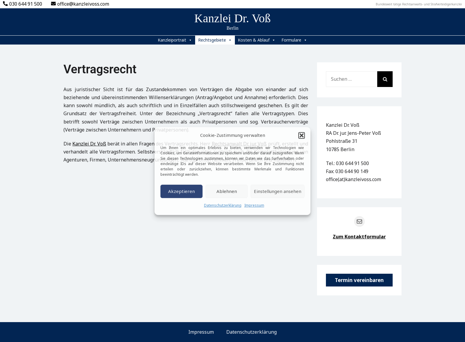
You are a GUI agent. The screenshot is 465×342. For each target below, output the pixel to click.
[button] (302, 135)
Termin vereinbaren (359, 280)
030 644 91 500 (22, 4)
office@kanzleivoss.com (80, 4)
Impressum (254, 205)
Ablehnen (226, 191)
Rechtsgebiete (215, 40)
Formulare (294, 40)
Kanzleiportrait (175, 40)
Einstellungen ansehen (277, 191)
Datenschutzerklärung (222, 205)
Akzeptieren (181, 191)
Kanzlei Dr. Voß (232, 18)
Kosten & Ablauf (257, 40)
